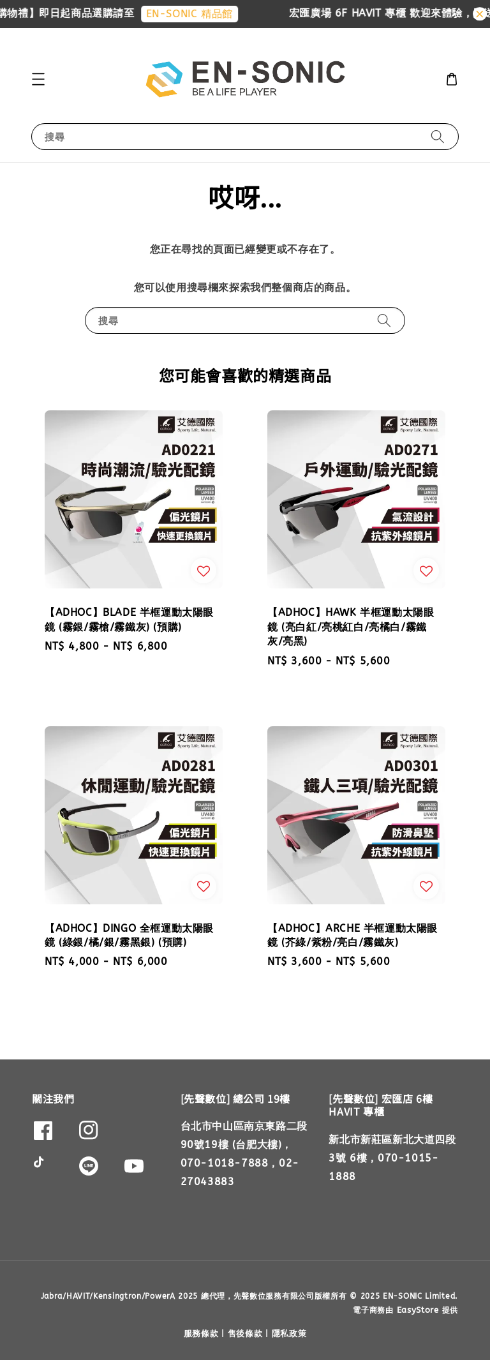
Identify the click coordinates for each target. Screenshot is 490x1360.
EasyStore (418, 1310)
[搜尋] (437, 136)
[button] (38, 79)
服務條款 (201, 1333)
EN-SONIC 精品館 (197, 14)
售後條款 (245, 1333)
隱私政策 (289, 1333)
